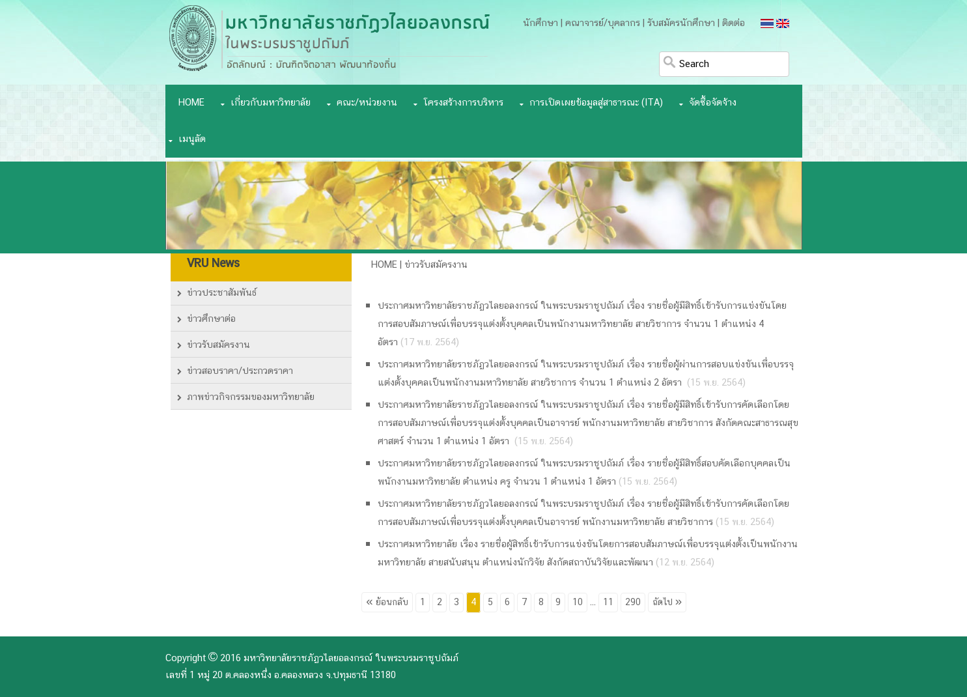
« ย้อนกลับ (387, 602)
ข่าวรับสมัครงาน (218, 345)
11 (608, 602)
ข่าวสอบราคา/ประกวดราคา (240, 371)
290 (633, 602)
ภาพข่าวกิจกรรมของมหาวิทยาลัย (251, 397)
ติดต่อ (733, 23)
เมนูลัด (192, 139)
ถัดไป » (667, 602)
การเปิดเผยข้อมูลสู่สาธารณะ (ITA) (596, 102)
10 (577, 602)
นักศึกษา (540, 23)
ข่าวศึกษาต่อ (211, 319)
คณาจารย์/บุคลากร (602, 23)
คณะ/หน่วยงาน (367, 102)
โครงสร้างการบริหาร (463, 102)
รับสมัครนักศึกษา (681, 23)
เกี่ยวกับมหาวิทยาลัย (271, 102)
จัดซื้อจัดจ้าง (712, 102)
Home (191, 102)
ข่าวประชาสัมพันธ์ (222, 293)
